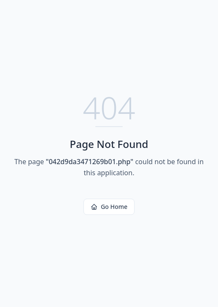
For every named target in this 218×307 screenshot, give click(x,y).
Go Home (109, 207)
